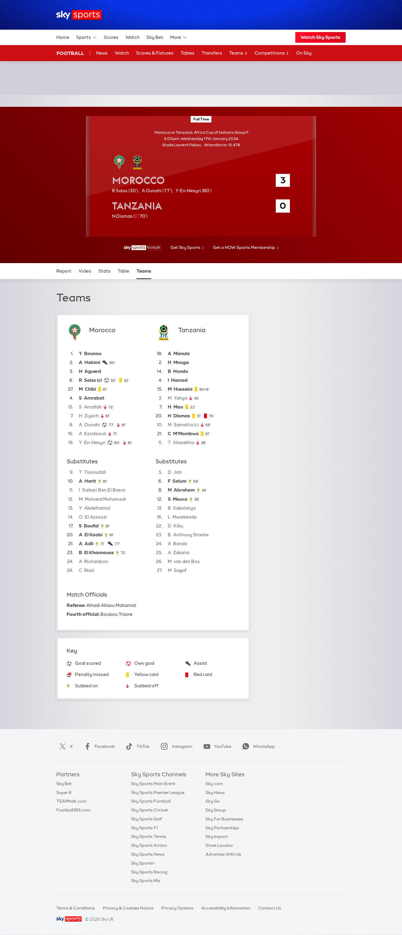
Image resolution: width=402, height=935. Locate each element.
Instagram (175, 746)
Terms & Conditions (75, 908)
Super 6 (63, 793)
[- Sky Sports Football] (142, 247)
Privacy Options (177, 908)
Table (123, 271)
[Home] (79, 15)
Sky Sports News (148, 854)
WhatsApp (257, 746)
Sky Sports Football (150, 801)
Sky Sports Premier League (157, 793)
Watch (132, 37)
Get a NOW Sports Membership (244, 247)
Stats (104, 271)
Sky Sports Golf (146, 819)
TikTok (136, 746)
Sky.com (214, 784)
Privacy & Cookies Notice (128, 908)
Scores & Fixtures (154, 53)
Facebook (98, 746)
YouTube (216, 746)
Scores (111, 37)
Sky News (215, 793)
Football (70, 53)
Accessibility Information (225, 908)
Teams (238, 53)
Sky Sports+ (143, 863)
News (102, 53)
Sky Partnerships (222, 828)
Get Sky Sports (185, 247)
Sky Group (215, 810)
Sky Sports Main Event (153, 784)
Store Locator (219, 845)
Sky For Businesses (224, 819)
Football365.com (73, 810)
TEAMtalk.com (71, 801)
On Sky (304, 53)
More (178, 37)
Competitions (272, 53)
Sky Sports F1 (144, 828)
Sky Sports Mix (145, 881)
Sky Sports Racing (149, 872)
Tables (187, 53)
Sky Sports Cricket (149, 810)
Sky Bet (154, 37)
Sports (86, 37)
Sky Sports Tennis (148, 836)
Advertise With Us (223, 854)
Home (62, 37)
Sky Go (212, 801)
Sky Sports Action (149, 845)
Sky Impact (216, 836)
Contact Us (269, 908)
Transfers (212, 53)
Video (85, 271)
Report (63, 271)
